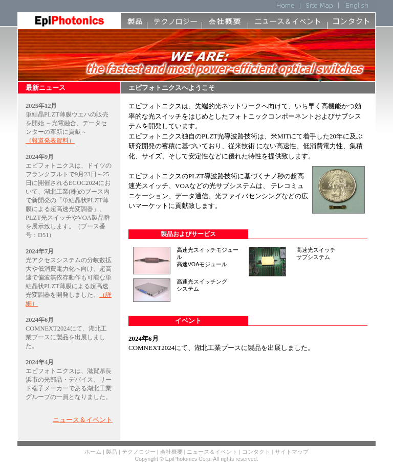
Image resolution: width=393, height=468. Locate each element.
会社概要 (171, 452)
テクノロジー (139, 452)
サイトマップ (292, 452)
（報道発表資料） (50, 140)
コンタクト (256, 452)
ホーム (92, 452)
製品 (111, 452)
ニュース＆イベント (83, 420)
